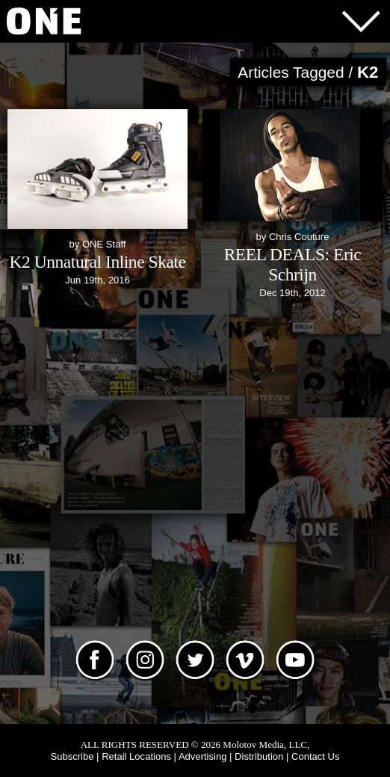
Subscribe (71, 756)
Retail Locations (136, 756)
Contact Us (315, 756)
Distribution (259, 756)
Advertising (203, 756)
